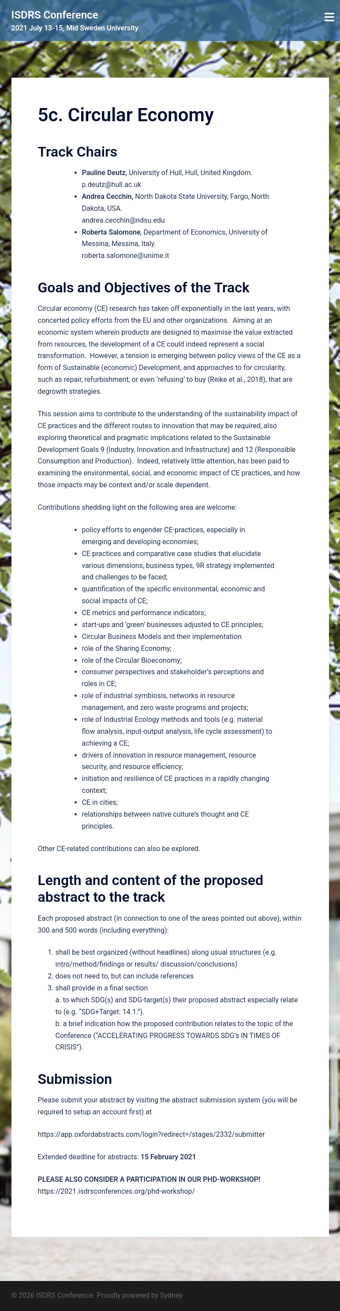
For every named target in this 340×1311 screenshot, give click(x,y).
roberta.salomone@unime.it (125, 255)
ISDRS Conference (54, 15)
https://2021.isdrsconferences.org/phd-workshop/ (116, 1191)
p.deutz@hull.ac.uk (112, 184)
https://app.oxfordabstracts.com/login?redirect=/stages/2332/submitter (151, 1134)
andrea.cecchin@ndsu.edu (123, 220)
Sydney (171, 1295)
